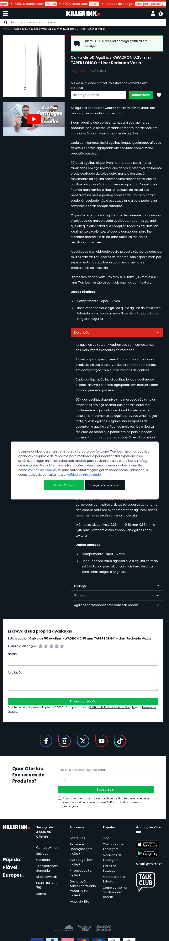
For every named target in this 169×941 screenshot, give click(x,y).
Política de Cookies (42, 470)
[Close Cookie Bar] (154, 445)
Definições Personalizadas (105, 485)
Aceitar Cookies (63, 485)
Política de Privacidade (83, 474)
